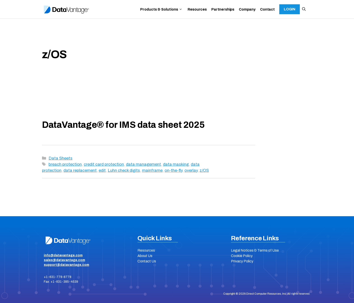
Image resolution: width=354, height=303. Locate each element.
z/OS (204, 170)
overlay (191, 170)
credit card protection (104, 164)
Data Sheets (60, 158)
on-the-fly (173, 170)
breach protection (65, 164)
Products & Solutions (161, 9)
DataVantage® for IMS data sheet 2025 (123, 125)
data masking (176, 164)
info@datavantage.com (63, 255)
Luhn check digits (124, 170)
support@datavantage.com (66, 264)
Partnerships (222, 9)
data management (143, 164)
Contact (267, 9)
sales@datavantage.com (64, 260)
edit (102, 170)
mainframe (152, 170)
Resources (197, 9)
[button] (304, 9)
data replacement (80, 170)
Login (289, 9)
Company (247, 9)
